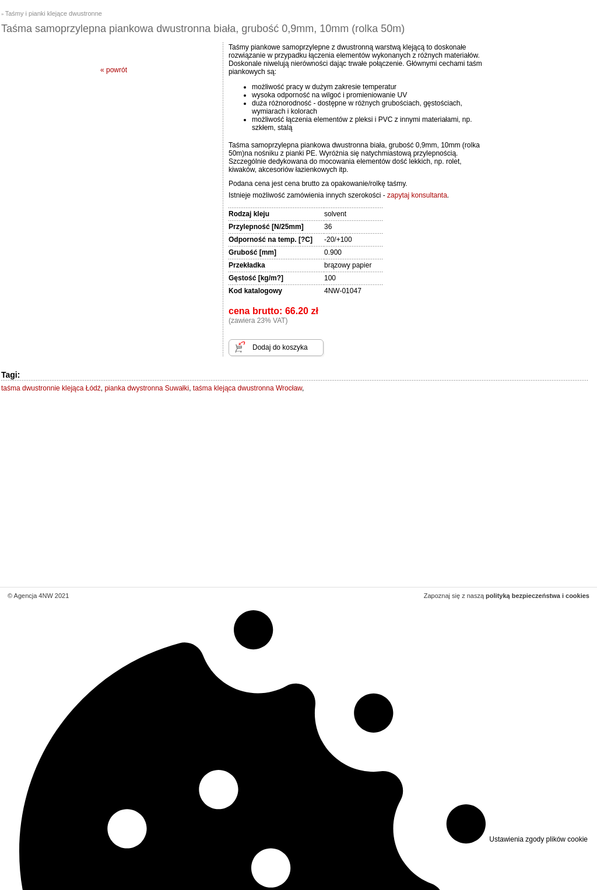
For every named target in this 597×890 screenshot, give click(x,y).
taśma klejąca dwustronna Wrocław (247, 388)
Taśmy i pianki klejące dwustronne (53, 13)
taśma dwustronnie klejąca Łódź (51, 388)
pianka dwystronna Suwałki (146, 388)
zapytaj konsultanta (417, 195)
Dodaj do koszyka (280, 347)
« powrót (113, 70)
